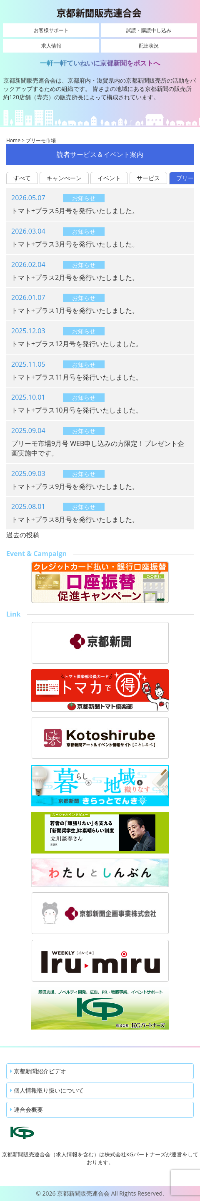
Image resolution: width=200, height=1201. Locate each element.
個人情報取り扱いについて (47, 1090)
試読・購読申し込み (148, 30)
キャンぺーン (64, 178)
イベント (109, 178)
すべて (22, 178)
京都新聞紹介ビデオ (38, 1071)
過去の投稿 (23, 534)
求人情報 (51, 45)
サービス (148, 178)
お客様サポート (51, 30)
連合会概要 (26, 1109)
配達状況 (149, 45)
